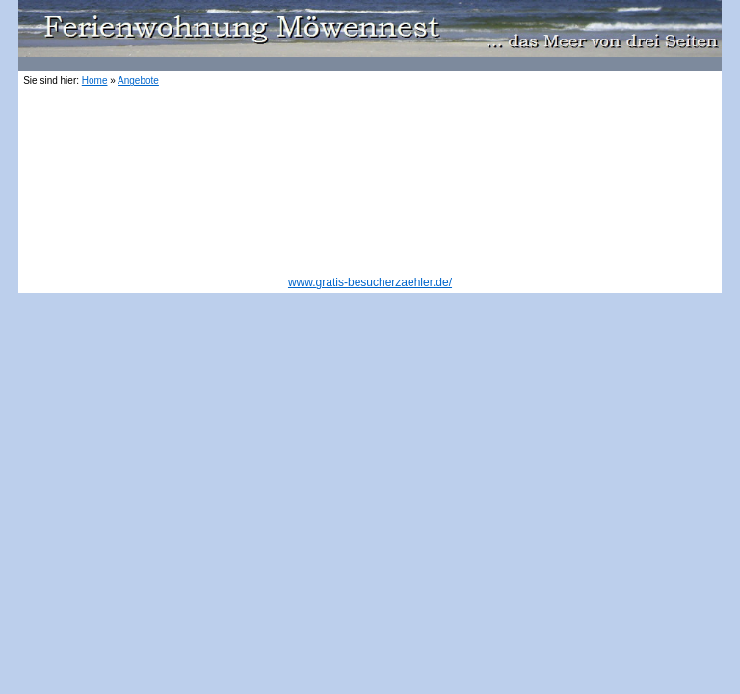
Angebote (138, 80)
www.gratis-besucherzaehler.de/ (370, 282)
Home (95, 80)
